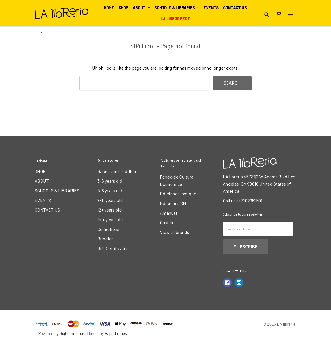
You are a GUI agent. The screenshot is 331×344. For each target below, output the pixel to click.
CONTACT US (235, 7)
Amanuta (168, 213)
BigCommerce (72, 333)
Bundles (105, 238)
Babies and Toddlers (117, 171)
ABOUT (141, 7)
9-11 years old (110, 200)
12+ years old (109, 209)
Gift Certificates (112, 248)
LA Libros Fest (175, 18)
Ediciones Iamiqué (178, 193)
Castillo (167, 222)
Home (109, 7)
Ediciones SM (173, 203)
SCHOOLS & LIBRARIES (176, 7)
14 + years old (110, 219)
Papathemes (116, 333)
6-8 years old (109, 190)
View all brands (174, 232)
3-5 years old (109, 181)
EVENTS (211, 7)
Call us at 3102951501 (242, 200)
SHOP (123, 7)
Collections (108, 229)
